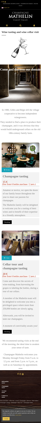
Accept (6, 419)
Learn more (18, 415)
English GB (6, 7)
